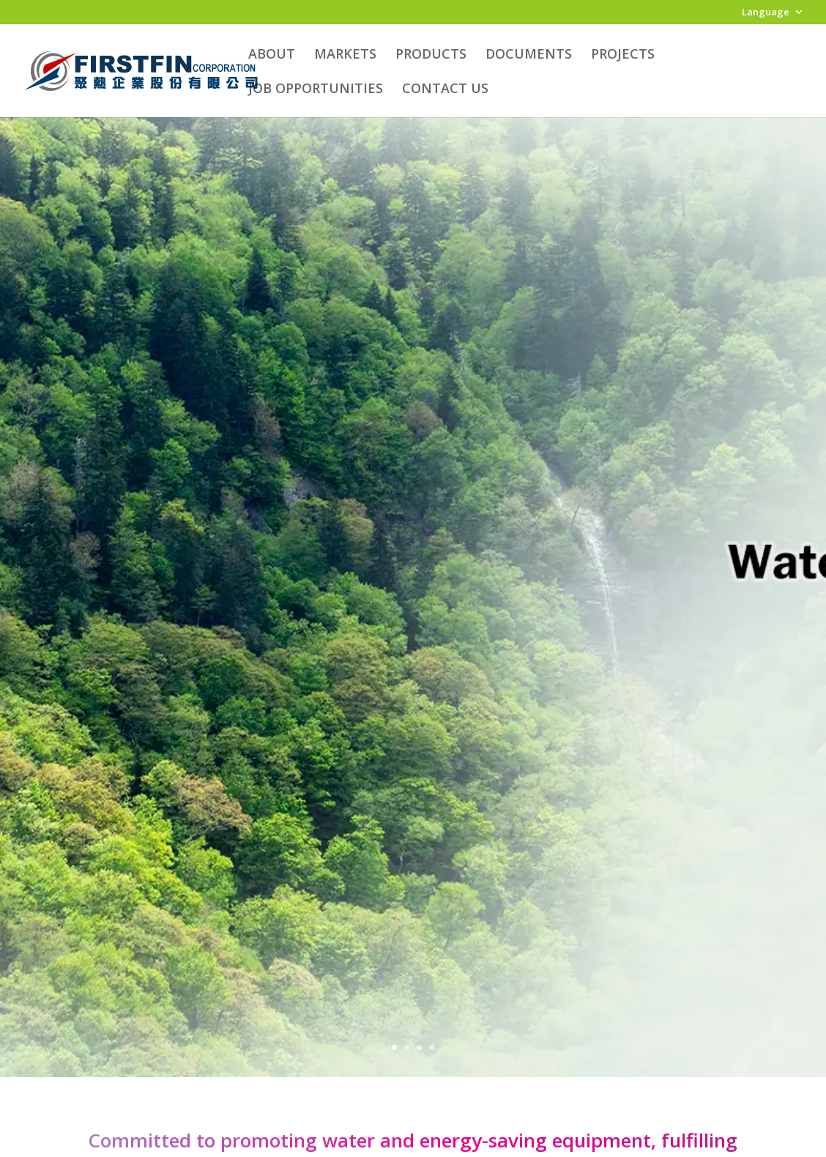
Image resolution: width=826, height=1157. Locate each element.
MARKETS (345, 55)
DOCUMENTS (528, 55)
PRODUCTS (430, 55)
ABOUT (271, 55)
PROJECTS (623, 55)
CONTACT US (445, 90)
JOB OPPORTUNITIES (315, 90)
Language (765, 12)
